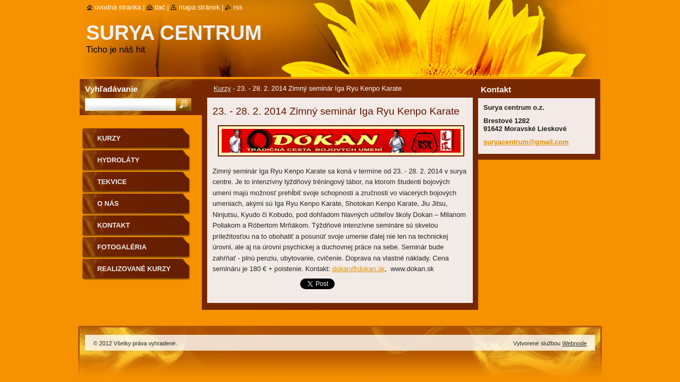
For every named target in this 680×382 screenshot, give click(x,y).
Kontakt (113, 225)
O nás (108, 203)
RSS (237, 7)
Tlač (160, 7)
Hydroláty (118, 160)
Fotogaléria (122, 247)
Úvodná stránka (118, 7)
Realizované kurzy (134, 269)
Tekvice (111, 182)
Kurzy (222, 88)
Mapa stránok (199, 7)
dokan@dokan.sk (358, 269)
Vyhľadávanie (111, 88)
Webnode (574, 343)
